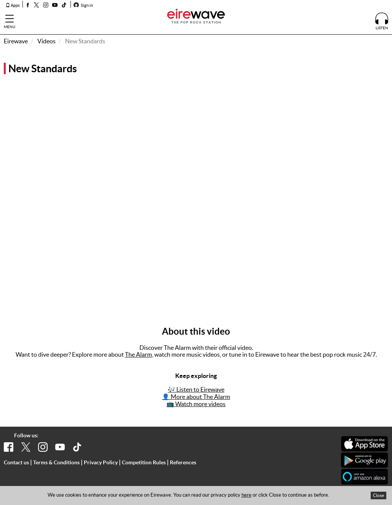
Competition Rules (144, 462)
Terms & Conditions (56, 462)
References (183, 462)
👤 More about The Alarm (196, 396)
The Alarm (138, 354)
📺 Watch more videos (196, 403)
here (246, 495)
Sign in (83, 5)
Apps (13, 5)
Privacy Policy (101, 462)
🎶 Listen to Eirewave (196, 389)
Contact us (16, 462)
